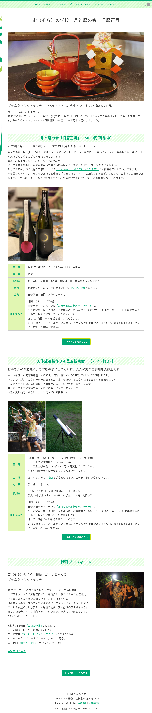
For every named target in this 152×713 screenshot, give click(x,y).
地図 (50, 477)
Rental (88, 4)
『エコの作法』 (34, 625)
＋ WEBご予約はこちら (76, 341)
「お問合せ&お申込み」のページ (74, 305)
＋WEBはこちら (17, 651)
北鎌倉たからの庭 (69, 708)
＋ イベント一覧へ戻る (76, 672)
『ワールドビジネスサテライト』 (39, 634)
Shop (79, 4)
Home (37, 4)
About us (112, 4)
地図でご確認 (78, 287)
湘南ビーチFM (28, 643)
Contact (99, 4)
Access (61, 4)
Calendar (49, 4)
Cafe (70, 4)
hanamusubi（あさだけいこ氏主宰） (77, 169)
